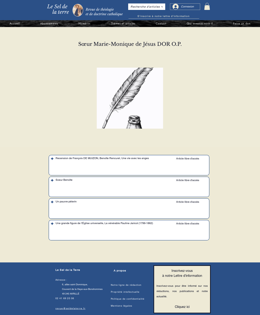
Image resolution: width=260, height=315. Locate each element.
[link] (207, 6)
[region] (86, 10)
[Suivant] (149, 251)
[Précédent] (109, 251)
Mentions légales (121, 305)
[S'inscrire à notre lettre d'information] (164, 16)
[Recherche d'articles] (146, 6)
